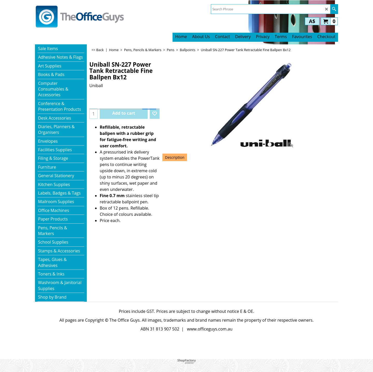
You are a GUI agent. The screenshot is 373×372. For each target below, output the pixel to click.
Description (174, 157)
